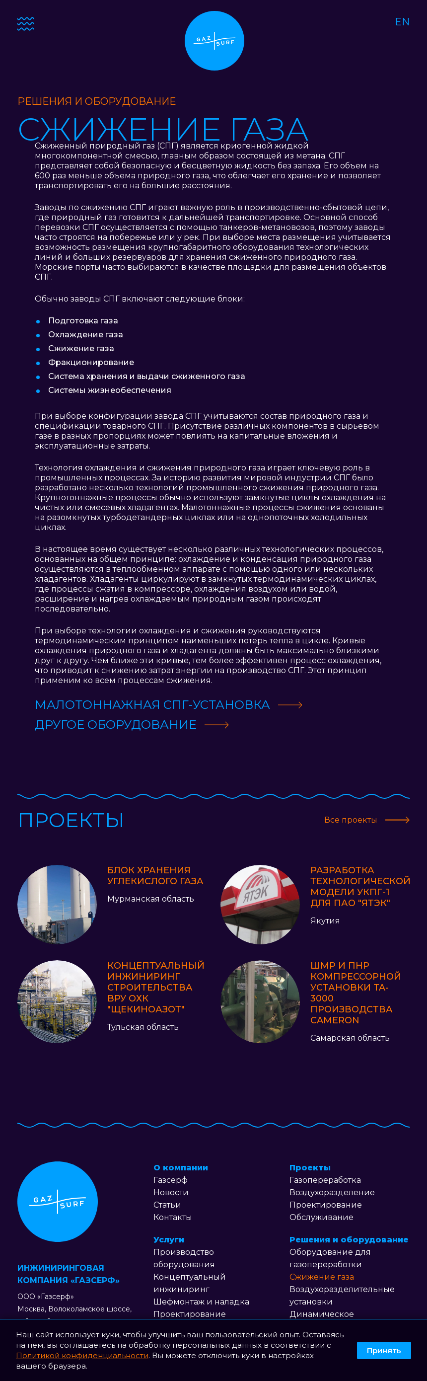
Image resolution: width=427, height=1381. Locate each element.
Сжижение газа (321, 1277)
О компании (180, 1167)
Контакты (172, 1217)
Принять (384, 1350)
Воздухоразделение (332, 1192)
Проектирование (189, 1314)
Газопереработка (325, 1180)
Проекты (310, 1167)
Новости (171, 1192)
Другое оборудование (116, 724)
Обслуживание (321, 1217)
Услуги (168, 1239)
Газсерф (170, 1180)
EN (402, 22)
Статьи (167, 1205)
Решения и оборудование (349, 1239)
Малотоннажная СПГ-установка (152, 704)
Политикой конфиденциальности (82, 1355)
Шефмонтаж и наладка (201, 1301)
